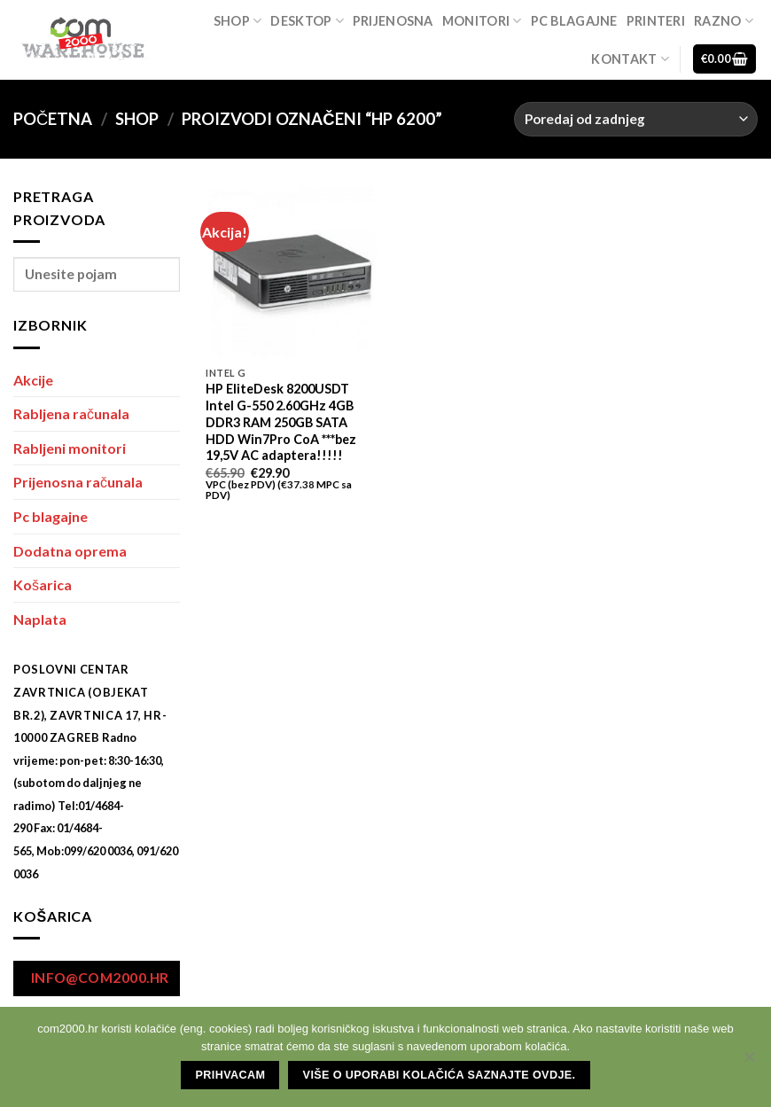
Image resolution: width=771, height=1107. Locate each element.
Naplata (39, 619)
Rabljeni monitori (69, 448)
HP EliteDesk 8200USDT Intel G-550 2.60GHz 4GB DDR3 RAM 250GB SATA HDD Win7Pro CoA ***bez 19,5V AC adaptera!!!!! (281, 422)
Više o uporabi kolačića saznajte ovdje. (439, 1075)
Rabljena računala (71, 413)
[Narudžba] (636, 119)
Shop (238, 20)
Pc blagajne (574, 20)
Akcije (33, 379)
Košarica (42, 584)
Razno (723, 20)
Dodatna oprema (70, 550)
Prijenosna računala (78, 481)
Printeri (656, 20)
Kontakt (630, 59)
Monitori (482, 20)
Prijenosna (393, 20)
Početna (52, 119)
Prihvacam (231, 1075)
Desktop (307, 20)
